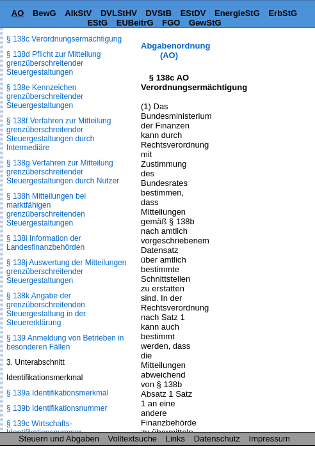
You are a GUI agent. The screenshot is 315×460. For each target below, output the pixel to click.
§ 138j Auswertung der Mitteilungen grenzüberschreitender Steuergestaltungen (66, 271)
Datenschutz (217, 438)
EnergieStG (237, 13)
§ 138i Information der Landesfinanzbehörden (45, 243)
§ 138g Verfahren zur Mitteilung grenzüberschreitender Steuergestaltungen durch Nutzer (62, 171)
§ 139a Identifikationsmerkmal (57, 392)
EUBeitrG (135, 22)
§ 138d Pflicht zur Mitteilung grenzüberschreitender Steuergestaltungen (53, 63)
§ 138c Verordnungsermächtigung (64, 38)
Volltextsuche (133, 438)
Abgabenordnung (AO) (175, 50)
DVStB (159, 13)
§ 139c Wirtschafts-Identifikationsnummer (43, 428)
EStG (97, 22)
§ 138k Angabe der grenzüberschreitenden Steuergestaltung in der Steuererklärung (46, 309)
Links (175, 438)
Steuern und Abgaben (59, 438)
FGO (171, 22)
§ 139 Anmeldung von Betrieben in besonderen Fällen (65, 342)
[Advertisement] (251, 81)
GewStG (205, 22)
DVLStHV (119, 13)
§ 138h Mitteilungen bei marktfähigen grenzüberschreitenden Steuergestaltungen (46, 209)
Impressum (269, 438)
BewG (44, 13)
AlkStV (78, 13)
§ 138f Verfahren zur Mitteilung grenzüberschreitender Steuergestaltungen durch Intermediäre (58, 134)
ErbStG (282, 13)
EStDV (193, 13)
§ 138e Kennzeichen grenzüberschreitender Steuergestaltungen (44, 96)
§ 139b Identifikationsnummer (56, 408)
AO (18, 13)
